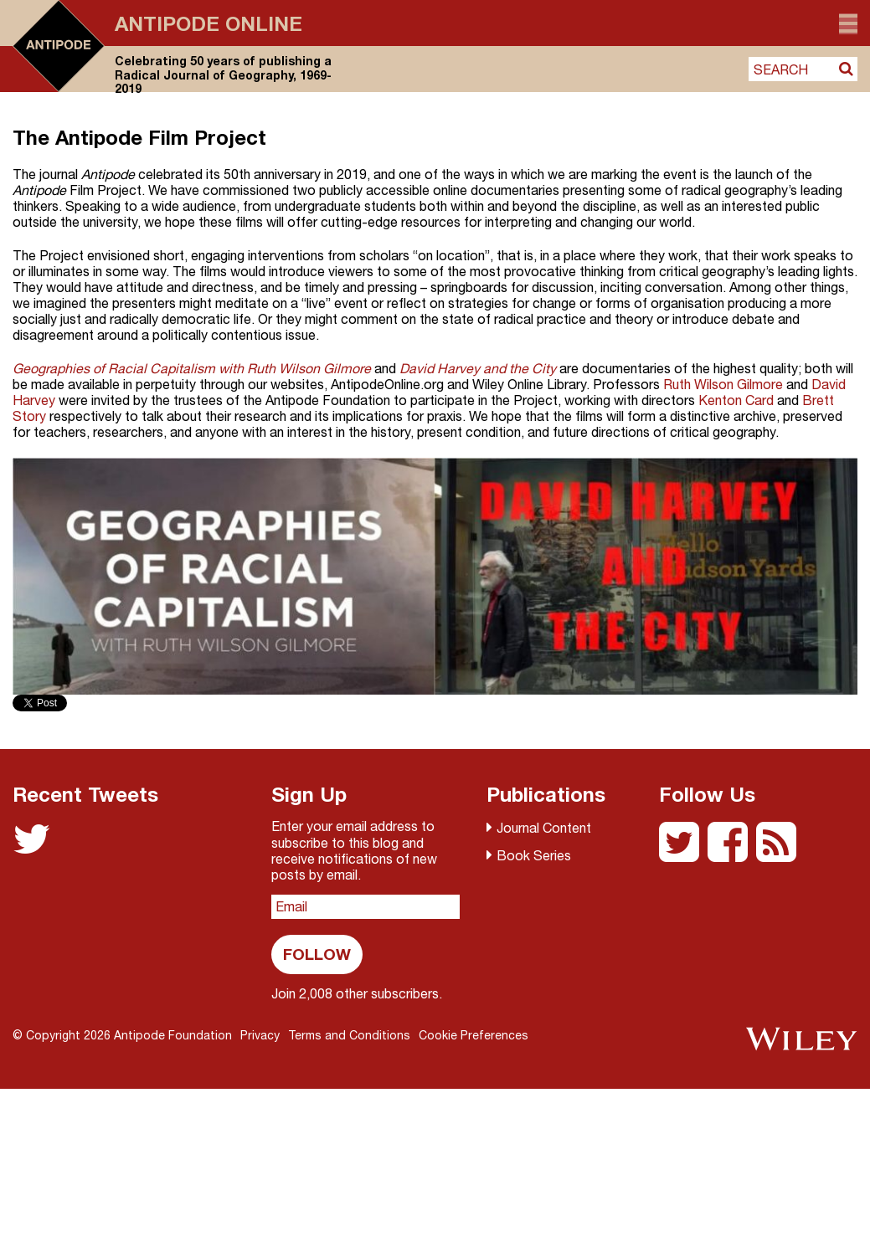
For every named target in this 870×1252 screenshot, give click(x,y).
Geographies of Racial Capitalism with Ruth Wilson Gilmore (192, 368)
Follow (317, 953)
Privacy (260, 1035)
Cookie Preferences (473, 1035)
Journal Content (544, 827)
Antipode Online (208, 23)
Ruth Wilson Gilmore (723, 384)
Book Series (534, 855)
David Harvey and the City (477, 368)
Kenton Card (736, 400)
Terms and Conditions (349, 1035)
